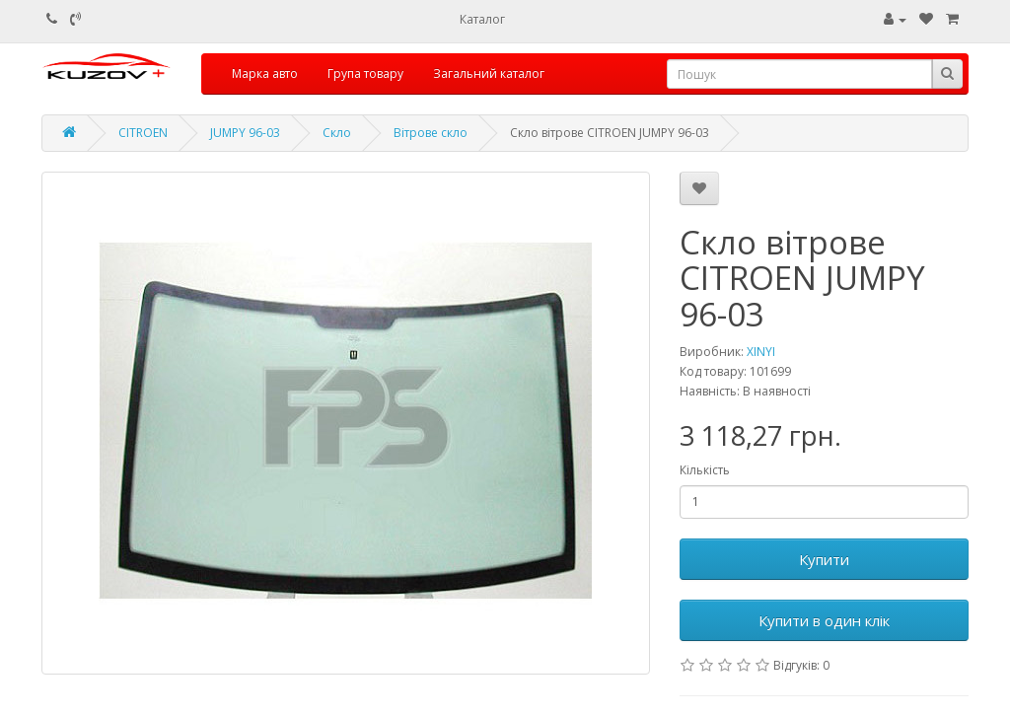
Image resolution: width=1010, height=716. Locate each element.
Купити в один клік (824, 620)
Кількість (705, 470)
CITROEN (143, 132)
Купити (824, 559)
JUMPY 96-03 (245, 132)
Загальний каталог (488, 73)
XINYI (761, 351)
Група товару (365, 73)
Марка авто (265, 73)
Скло (337, 132)
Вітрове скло (431, 132)
